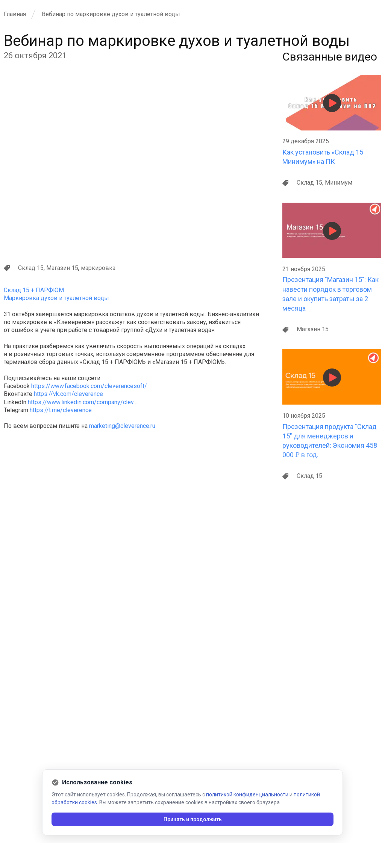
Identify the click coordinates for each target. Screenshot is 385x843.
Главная (15, 14)
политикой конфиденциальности (247, 794)
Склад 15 (31, 267)
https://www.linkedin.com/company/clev (80, 402)
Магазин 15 (62, 267)
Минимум (338, 182)
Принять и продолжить (193, 819)
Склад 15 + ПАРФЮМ (34, 290)
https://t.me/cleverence (61, 410)
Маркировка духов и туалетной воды (56, 298)
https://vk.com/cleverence (68, 393)
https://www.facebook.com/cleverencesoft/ (89, 386)
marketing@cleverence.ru (122, 425)
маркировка (98, 267)
